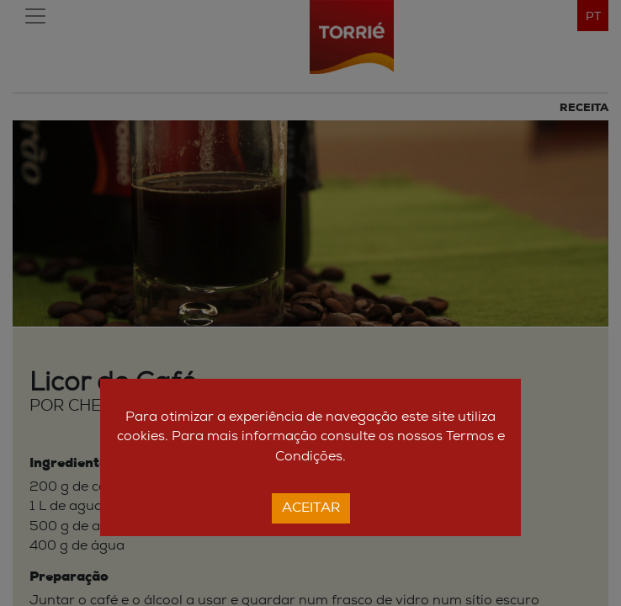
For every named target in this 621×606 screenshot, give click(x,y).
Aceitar (311, 508)
